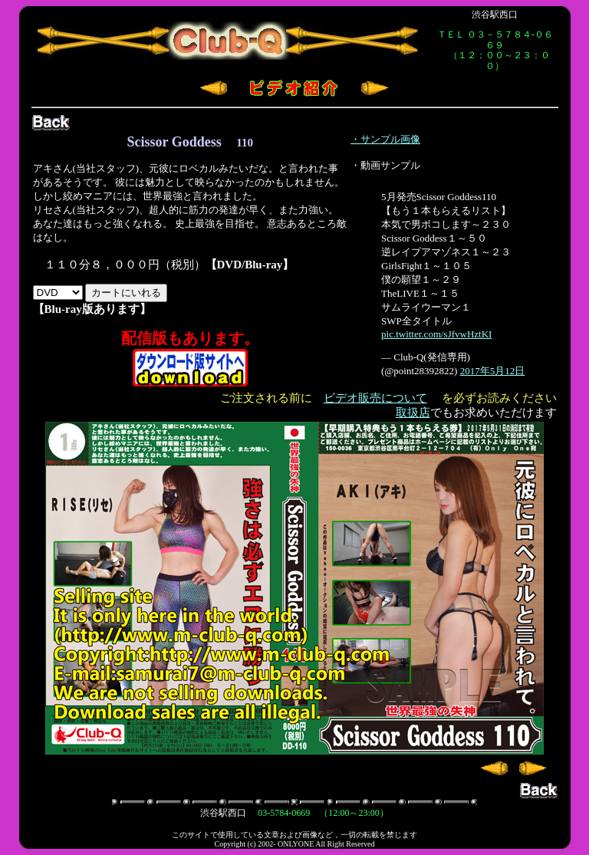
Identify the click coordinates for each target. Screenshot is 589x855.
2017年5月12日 (492, 371)
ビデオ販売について (375, 398)
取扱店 (413, 412)
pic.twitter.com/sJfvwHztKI (436, 334)
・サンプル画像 (385, 139)
